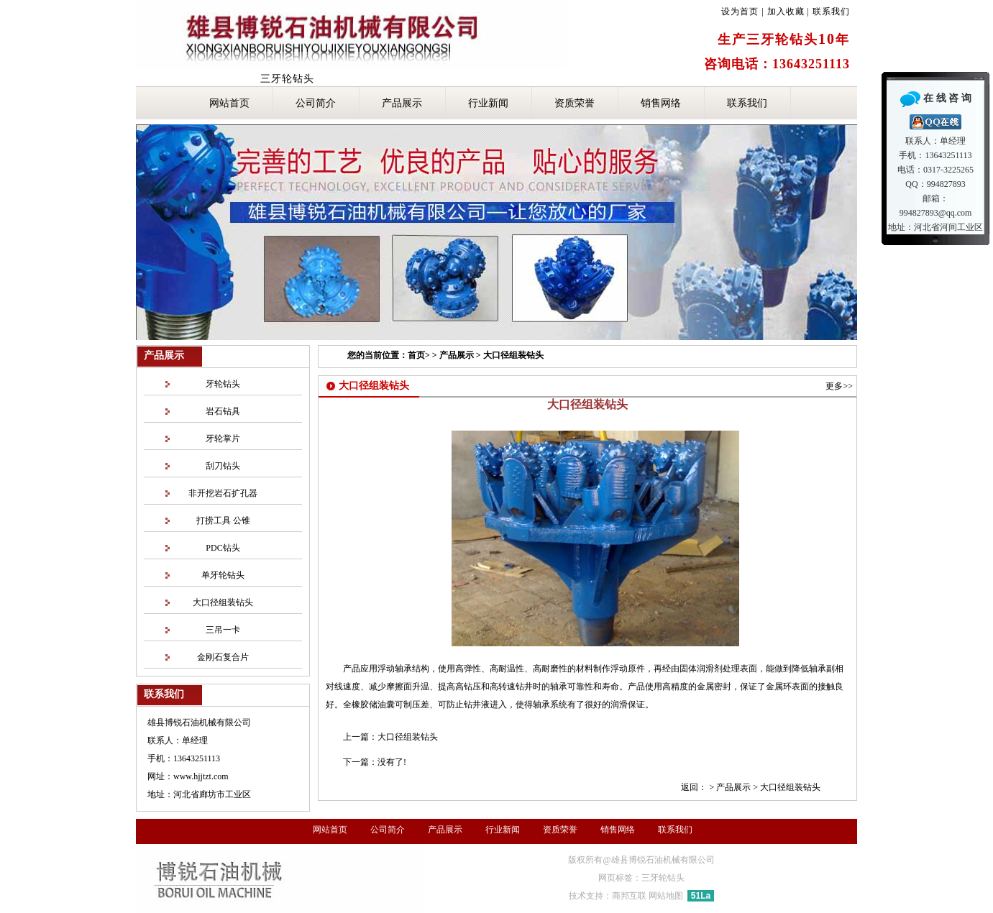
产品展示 (402, 103)
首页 (416, 355)
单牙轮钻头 (222, 575)
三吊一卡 (223, 630)
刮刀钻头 (223, 466)
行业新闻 (488, 103)
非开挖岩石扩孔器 (222, 493)
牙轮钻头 (223, 384)
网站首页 (229, 103)
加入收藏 (786, 11)
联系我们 (831, 11)
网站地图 (666, 896)
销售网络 (661, 103)
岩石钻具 (223, 411)
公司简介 (316, 103)
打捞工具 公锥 (223, 520)
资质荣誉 (574, 103)
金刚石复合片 (223, 657)
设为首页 (740, 11)
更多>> (839, 386)
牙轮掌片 (223, 438)
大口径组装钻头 (513, 355)
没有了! (391, 762)
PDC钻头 (222, 548)
